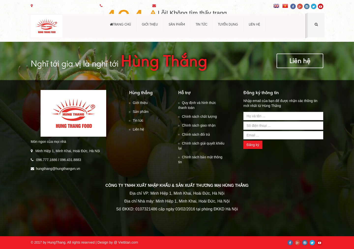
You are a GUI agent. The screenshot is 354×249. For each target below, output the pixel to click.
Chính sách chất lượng (197, 116)
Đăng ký (253, 145)
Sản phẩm (177, 24)
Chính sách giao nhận (196, 125)
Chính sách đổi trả (194, 134)
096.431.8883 (137, 6)
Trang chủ (120, 24)
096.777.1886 (114, 6)
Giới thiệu (150, 24)
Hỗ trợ (184, 92)
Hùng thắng (141, 92)
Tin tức (201, 24)
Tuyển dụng (228, 24)
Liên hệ (254, 24)
